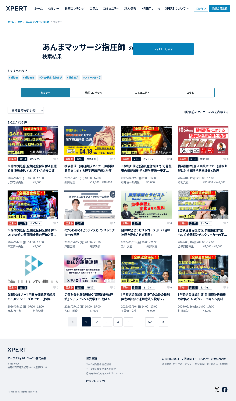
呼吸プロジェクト (96, 378)
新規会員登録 (219, 8)
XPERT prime (169, 6)
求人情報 (149, 6)
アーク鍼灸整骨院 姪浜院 (98, 362)
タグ (20, 21)
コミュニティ (129, 6)
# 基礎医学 (72, 77)
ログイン (195, 8)
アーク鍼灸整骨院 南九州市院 (101, 366)
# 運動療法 (28, 77)
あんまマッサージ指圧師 (37, 21)
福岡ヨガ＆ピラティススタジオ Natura (104, 371)
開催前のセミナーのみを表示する (206, 112)
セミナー (72, 6)
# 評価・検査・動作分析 (50, 77)
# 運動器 (13, 77)
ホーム (56, 6)
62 (150, 320)
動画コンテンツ (93, 6)
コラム (112, 6)
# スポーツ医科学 (92, 77)
